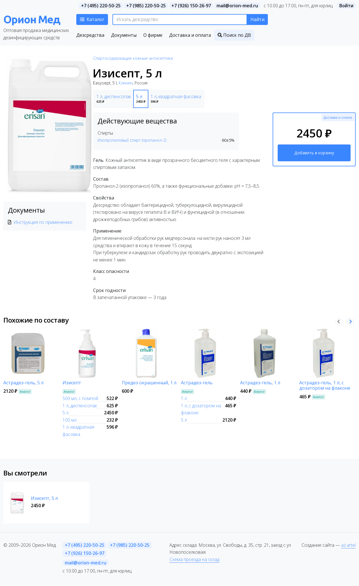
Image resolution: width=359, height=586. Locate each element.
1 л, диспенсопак (80, 406)
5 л (65, 413)
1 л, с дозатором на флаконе (201, 409)
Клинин (126, 83)
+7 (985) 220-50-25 (146, 6)
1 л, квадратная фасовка (78, 430)
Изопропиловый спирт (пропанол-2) (132, 140)
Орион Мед (31, 19)
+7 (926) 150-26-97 (191, 6)
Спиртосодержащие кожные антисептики (133, 58)
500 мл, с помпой (80, 398)
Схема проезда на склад (194, 559)
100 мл (70, 420)
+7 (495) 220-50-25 (101, 6)
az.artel (348, 545)
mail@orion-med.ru (237, 6)
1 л (184, 398)
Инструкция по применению (42, 222)
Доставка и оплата (338, 117)
